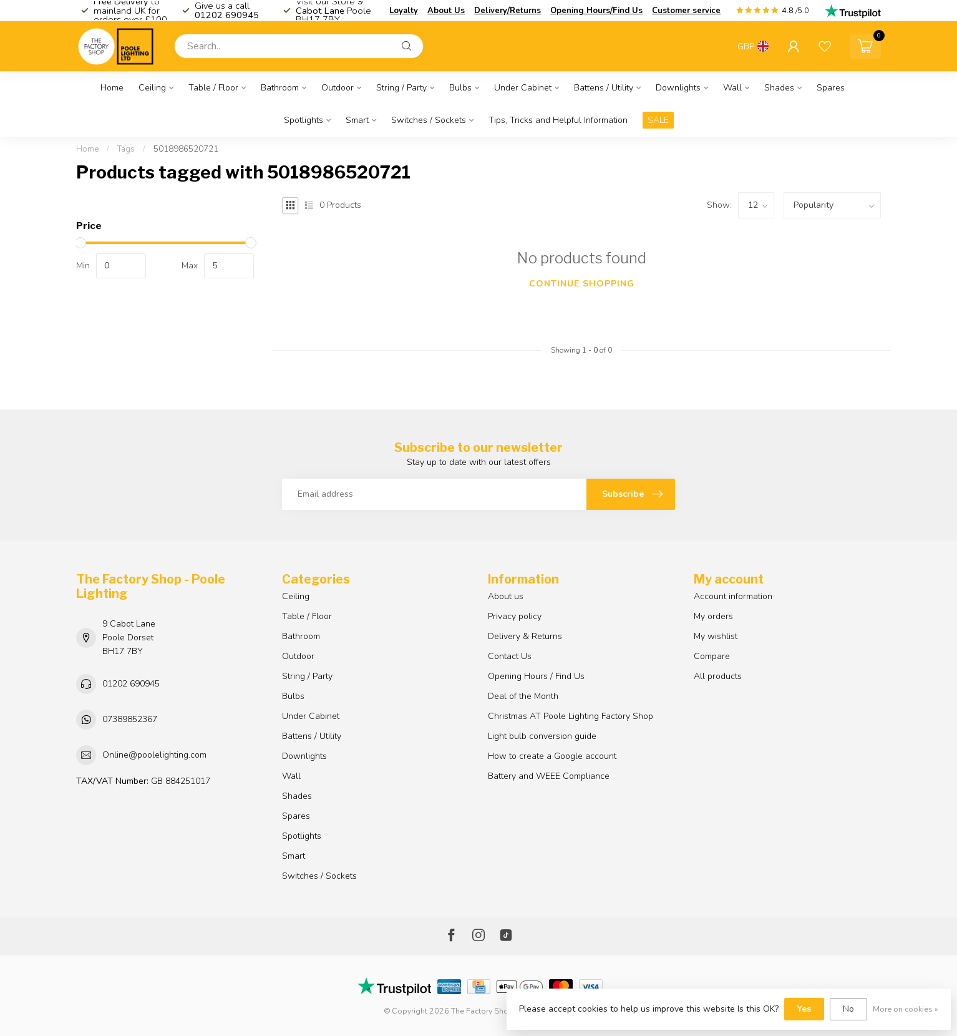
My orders (713, 616)
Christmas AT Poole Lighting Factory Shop (570, 716)
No (848, 1009)
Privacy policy (515, 616)
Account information (733, 596)
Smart (357, 120)
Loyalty (403, 10)
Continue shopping (581, 284)
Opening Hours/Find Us (596, 10)
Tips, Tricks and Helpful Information (558, 120)
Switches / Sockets (428, 120)
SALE (658, 120)
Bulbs (460, 88)
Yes (804, 1009)
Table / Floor (213, 88)
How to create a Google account (552, 756)
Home (112, 88)
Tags (126, 149)
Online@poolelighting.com (154, 755)
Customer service (686, 10)
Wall (732, 88)
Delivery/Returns (507, 10)
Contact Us (510, 656)
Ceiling (152, 88)
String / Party (401, 88)
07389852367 (129, 719)
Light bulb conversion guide (542, 736)
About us (505, 596)
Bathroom (280, 88)
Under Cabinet (522, 88)
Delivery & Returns (525, 636)
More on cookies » (905, 1009)
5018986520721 (185, 149)
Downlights (678, 88)
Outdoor (337, 88)
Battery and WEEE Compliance (549, 776)
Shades (779, 88)
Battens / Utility (603, 88)
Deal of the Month (523, 696)
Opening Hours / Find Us (536, 676)
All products (718, 676)
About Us (446, 10)
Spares (831, 88)
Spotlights (303, 120)
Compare (712, 656)
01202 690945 (131, 684)
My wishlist (715, 636)
